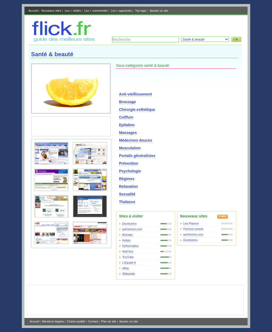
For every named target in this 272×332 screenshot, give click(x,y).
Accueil (33, 10)
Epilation (127, 125)
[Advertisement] (180, 25)
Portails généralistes (137, 156)
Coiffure (126, 117)
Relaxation (128, 186)
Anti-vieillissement (135, 94)
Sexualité (127, 194)
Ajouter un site (159, 10)
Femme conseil (193, 228)
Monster (127, 234)
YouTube (128, 257)
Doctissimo (129, 223)
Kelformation (130, 245)
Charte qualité (76, 321)
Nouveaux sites (51, 10)
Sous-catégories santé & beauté (142, 65)
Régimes (126, 179)
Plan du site (108, 321)
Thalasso (127, 202)
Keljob (126, 240)
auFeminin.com (132, 229)
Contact (93, 321)
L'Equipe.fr (129, 262)
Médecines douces (135, 140)
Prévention (128, 163)
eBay (125, 268)
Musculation (130, 148)
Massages (128, 132)
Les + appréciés (121, 10)
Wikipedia (128, 273)
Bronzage (127, 102)
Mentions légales (53, 321)
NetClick (127, 251)
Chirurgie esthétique (137, 109)
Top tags (140, 10)
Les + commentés (95, 10)
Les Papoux (191, 223)
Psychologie (130, 171)
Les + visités (73, 10)
